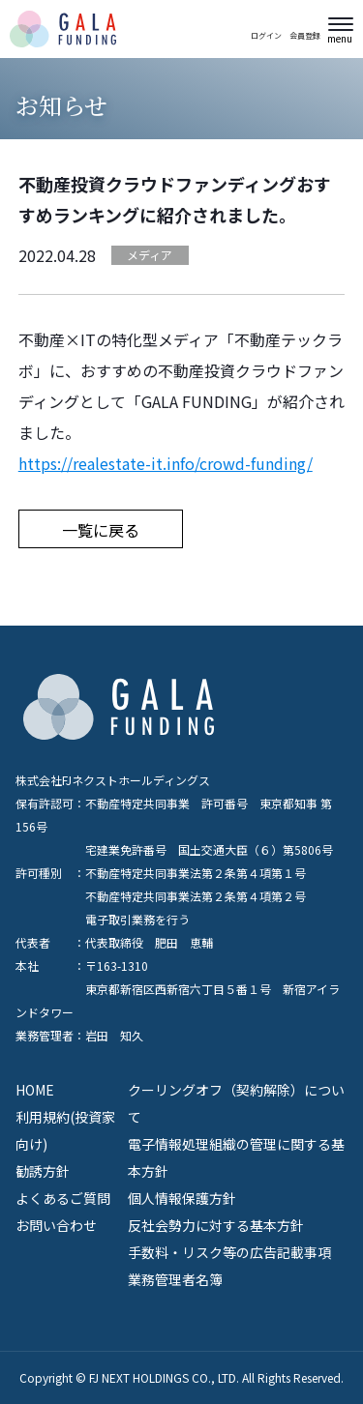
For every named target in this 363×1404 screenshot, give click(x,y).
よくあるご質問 (62, 1198)
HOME (34, 1089)
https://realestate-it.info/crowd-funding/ (165, 463)
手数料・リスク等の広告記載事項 (229, 1252)
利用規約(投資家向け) (65, 1130)
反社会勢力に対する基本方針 (216, 1225)
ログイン (266, 35)
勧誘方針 (42, 1171)
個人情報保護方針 (182, 1198)
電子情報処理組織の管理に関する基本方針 (236, 1157)
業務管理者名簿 (175, 1279)
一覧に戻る (100, 529)
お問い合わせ (56, 1225)
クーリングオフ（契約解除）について (236, 1103)
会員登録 (304, 35)
